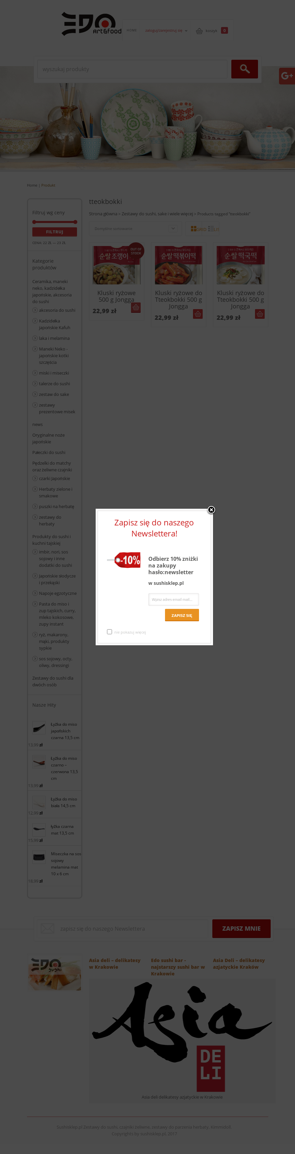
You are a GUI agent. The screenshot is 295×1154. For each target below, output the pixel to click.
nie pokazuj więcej (126, 632)
